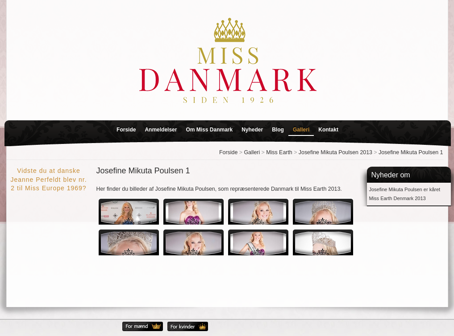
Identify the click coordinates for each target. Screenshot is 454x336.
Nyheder (252, 130)
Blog (278, 130)
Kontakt (328, 130)
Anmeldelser (161, 130)
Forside (126, 130)
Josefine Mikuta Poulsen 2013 (335, 152)
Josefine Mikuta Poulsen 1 (411, 152)
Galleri (301, 130)
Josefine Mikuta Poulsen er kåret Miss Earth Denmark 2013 (405, 194)
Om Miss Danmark (209, 130)
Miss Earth (279, 152)
